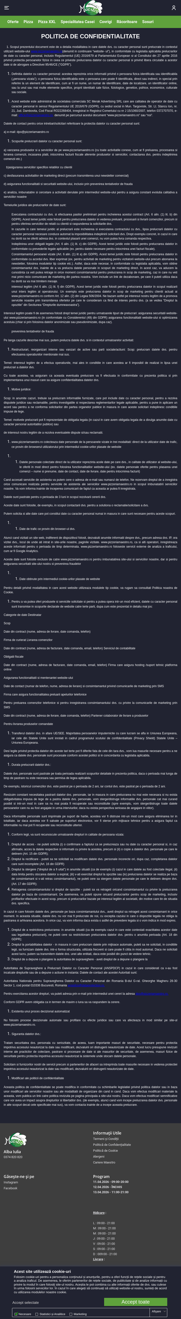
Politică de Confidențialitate (112, 1145)
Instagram (11, 1182)
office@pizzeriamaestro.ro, (36, 115)
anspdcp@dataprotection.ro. (86, 985)
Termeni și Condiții (106, 1139)
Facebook (10, 1188)
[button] (7, 8)
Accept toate (136, 1302)
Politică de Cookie (105, 1150)
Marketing (80, 1314)
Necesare (25, 1314)
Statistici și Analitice (52, 1314)
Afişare (156, 1311)
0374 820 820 (13, 1157)
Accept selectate (26, 1303)
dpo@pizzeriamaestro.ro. (152, 993)
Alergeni (98, 1156)
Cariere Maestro (104, 1162)
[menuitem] (135, 1139)
